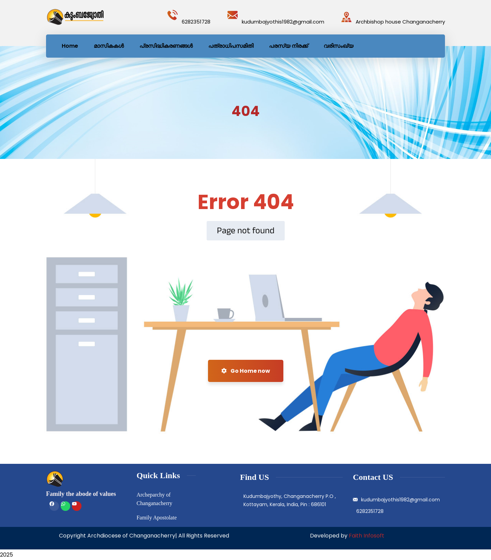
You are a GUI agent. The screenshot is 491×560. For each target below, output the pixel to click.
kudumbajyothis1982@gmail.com (283, 21)
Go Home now (245, 371)
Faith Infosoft (366, 536)
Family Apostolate (156, 517)
